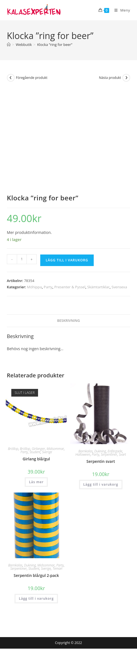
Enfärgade (115, 451)
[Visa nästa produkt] (126, 78)
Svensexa (119, 286)
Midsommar (55, 448)
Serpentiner (109, 454)
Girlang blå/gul (36, 458)
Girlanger (38, 448)
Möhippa (34, 286)
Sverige (47, 452)
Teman (57, 568)
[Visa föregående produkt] (11, 78)
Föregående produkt (31, 77)
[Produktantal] (22, 259)
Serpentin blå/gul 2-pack (36, 575)
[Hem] (8, 44)
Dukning (100, 451)
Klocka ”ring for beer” (54, 44)
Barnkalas (85, 451)
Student (35, 452)
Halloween (82, 454)
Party (48, 286)
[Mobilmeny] (120, 10)
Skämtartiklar (98, 286)
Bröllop (13, 448)
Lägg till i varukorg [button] (100, 484)
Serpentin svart (101, 461)
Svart (122, 454)
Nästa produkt (110, 77)
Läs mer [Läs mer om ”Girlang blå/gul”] (36, 482)
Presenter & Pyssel (69, 286)
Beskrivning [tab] (68, 320)
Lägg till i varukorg (67, 260)
